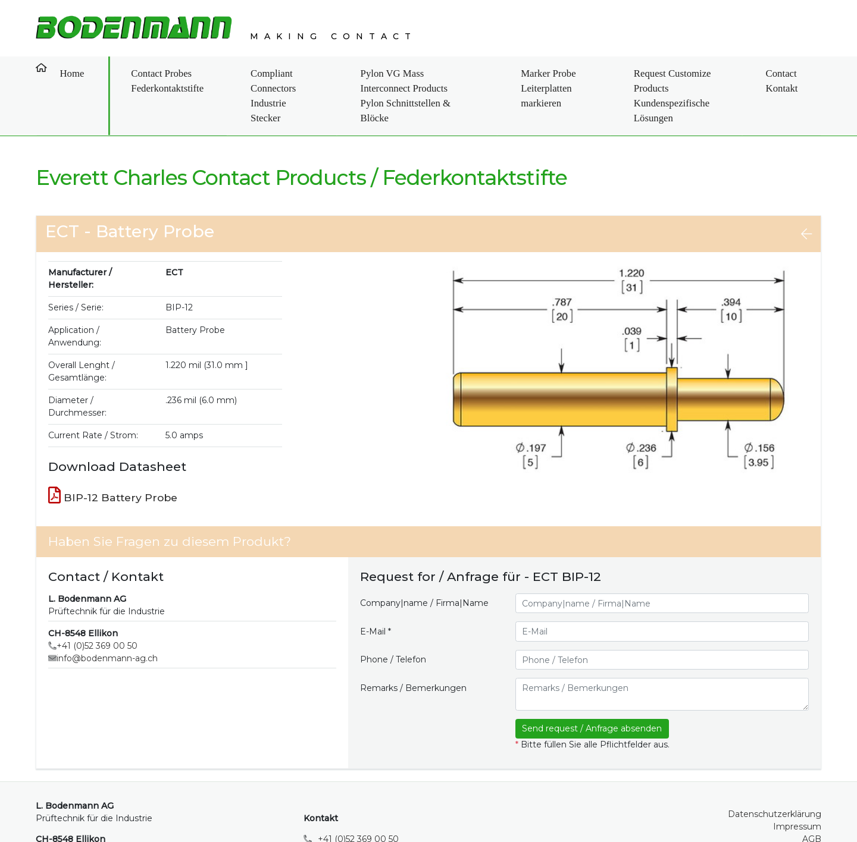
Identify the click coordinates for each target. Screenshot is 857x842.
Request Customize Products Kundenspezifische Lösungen (693, 74)
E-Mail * (375, 590)
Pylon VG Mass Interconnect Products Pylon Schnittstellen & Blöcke (404, 74)
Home (61, 67)
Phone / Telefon (393, 618)
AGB (811, 798)
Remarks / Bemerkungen (413, 646)
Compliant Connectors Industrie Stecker (254, 74)
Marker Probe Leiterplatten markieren (557, 74)
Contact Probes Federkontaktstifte (142, 74)
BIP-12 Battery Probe (112, 454)
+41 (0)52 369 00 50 (97, 604)
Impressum (797, 785)
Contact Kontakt (799, 74)
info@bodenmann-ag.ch (107, 617)
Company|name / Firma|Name (424, 562)
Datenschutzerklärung (774, 773)
